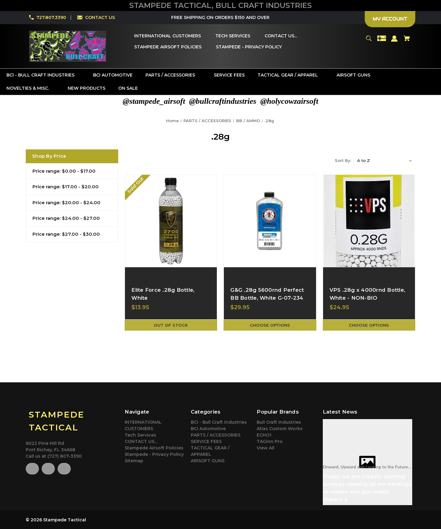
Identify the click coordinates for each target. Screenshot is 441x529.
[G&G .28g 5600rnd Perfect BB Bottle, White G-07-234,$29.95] (270, 221)
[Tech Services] (233, 36)
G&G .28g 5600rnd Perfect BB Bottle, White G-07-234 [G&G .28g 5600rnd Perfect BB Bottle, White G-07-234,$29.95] (267, 294)
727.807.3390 (51, 17)
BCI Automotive (208, 428)
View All (265, 448)
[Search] (368, 41)
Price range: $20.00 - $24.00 (66, 202)
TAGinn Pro (270, 441)
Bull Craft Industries (279, 422)
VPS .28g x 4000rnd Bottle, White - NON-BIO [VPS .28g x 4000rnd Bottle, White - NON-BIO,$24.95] (367, 294)
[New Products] (86, 88)
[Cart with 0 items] (406, 41)
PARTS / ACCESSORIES (215, 435)
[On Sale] (128, 88)
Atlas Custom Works (280, 428)
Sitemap (134, 460)
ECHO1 (264, 435)
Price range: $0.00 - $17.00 (64, 171)
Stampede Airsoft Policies (154, 448)
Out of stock (171, 325)
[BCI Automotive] (113, 75)
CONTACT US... (141, 441)
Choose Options (270, 325)
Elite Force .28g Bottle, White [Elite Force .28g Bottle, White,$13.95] (162, 294)
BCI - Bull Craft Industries (219, 422)
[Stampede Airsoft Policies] (168, 47)
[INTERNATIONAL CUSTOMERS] (167, 36)
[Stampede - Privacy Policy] (248, 47)
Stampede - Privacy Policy (154, 454)
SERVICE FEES (206, 441)
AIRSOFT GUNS (207, 460)
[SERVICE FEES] (229, 75)
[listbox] (384, 160)
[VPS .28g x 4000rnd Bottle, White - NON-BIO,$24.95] (369, 221)
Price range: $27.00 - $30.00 (66, 234)
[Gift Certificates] (381, 41)
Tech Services (140, 435)
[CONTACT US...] (280, 36)
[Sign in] (394, 41)
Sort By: (343, 160)
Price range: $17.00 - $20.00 (65, 186)
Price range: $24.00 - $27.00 (66, 218)
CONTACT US (100, 17)
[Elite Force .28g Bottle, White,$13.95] (171, 221)
